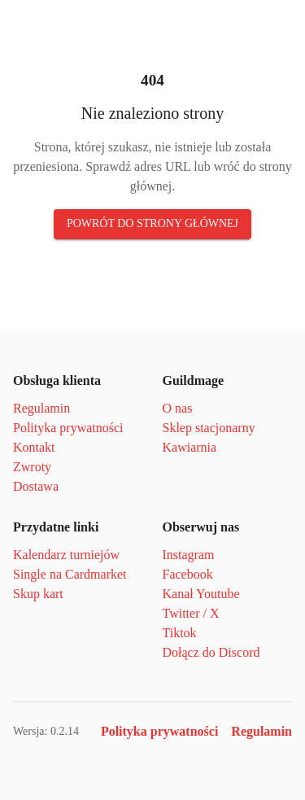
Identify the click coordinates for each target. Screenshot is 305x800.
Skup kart (38, 594)
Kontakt (34, 447)
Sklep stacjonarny (209, 428)
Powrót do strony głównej (152, 223)
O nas (178, 408)
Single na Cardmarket (70, 574)
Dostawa (36, 486)
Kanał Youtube (201, 594)
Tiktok (180, 633)
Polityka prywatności (68, 428)
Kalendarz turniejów (66, 555)
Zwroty (32, 467)
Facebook (188, 574)
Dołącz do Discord (211, 652)
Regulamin (41, 408)
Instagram (189, 555)
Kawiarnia (190, 447)
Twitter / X (191, 613)
